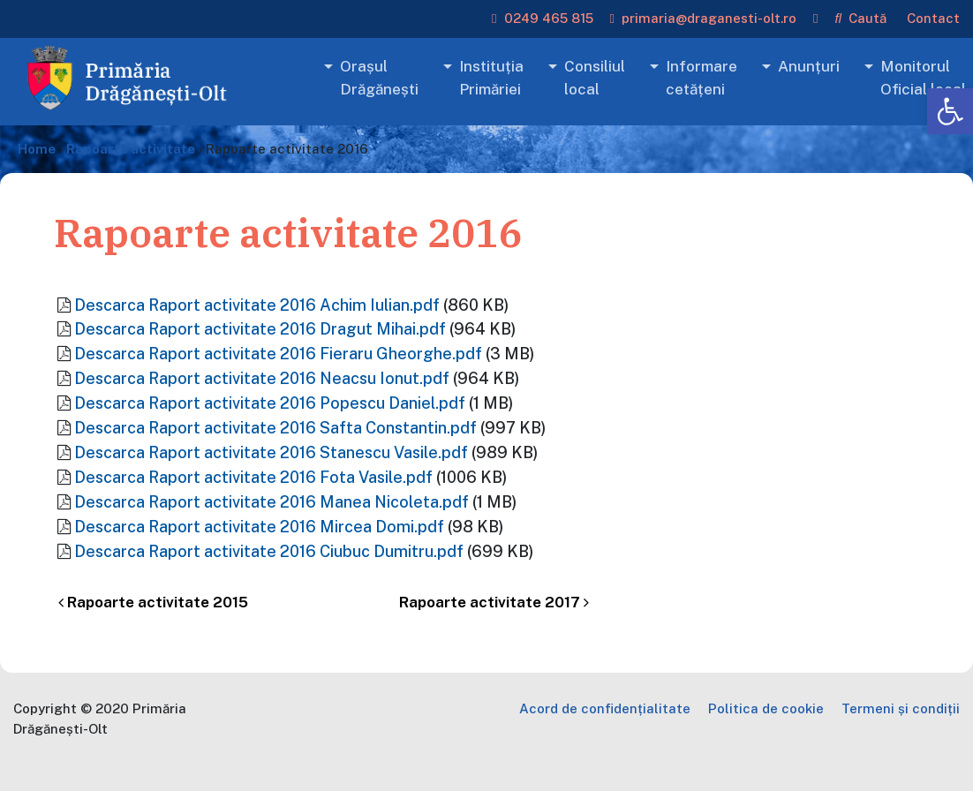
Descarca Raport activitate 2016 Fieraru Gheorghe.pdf (278, 353)
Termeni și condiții (900, 708)
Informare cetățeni (701, 77)
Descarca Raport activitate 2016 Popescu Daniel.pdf (269, 403)
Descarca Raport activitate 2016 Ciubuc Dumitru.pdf (269, 551)
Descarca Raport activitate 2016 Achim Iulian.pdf (257, 305)
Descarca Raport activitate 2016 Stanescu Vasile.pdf (271, 452)
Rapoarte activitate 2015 (153, 602)
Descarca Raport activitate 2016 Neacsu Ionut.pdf (261, 378)
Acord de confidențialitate (604, 708)
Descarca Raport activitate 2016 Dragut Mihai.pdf (260, 329)
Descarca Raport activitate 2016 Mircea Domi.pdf (259, 526)
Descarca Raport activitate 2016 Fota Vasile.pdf (253, 477)
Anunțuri (809, 66)
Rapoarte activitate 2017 (494, 602)
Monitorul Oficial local (923, 77)
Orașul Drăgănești (379, 77)
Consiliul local (594, 77)
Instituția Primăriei (491, 77)
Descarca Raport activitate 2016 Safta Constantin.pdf (275, 427)
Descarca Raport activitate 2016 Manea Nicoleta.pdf (271, 502)
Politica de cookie (766, 708)
